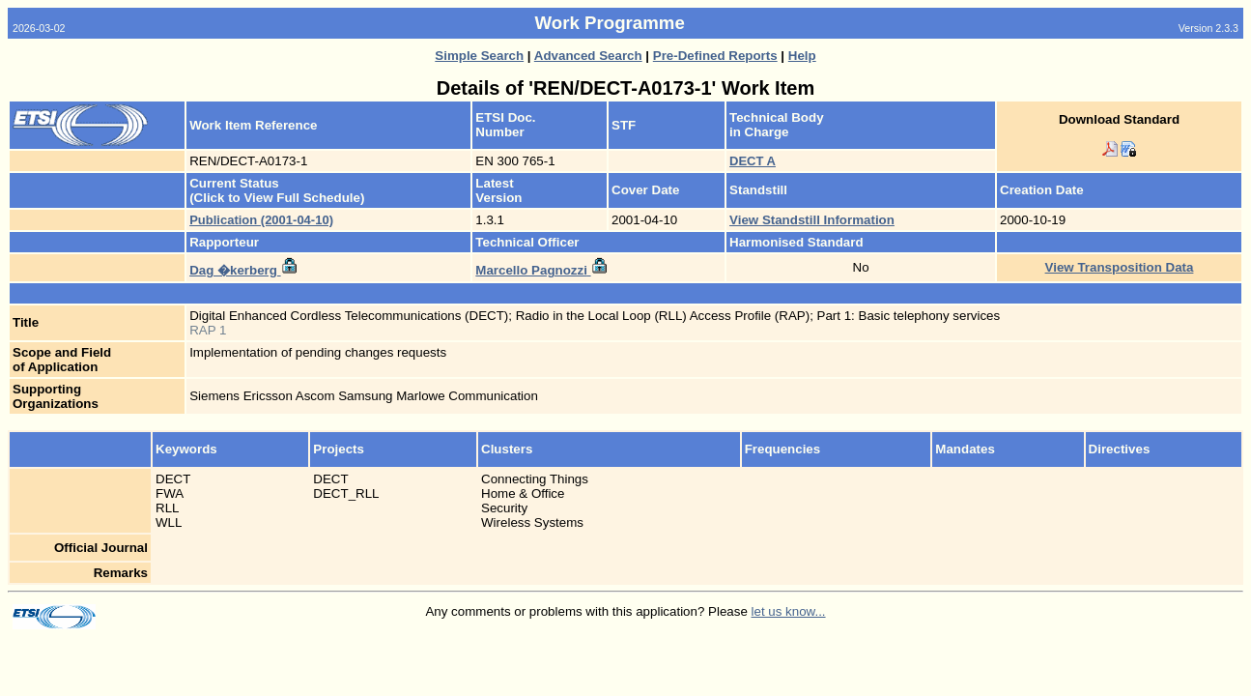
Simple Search (479, 55)
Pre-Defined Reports (715, 55)
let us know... (789, 611)
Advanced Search (588, 55)
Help (802, 55)
